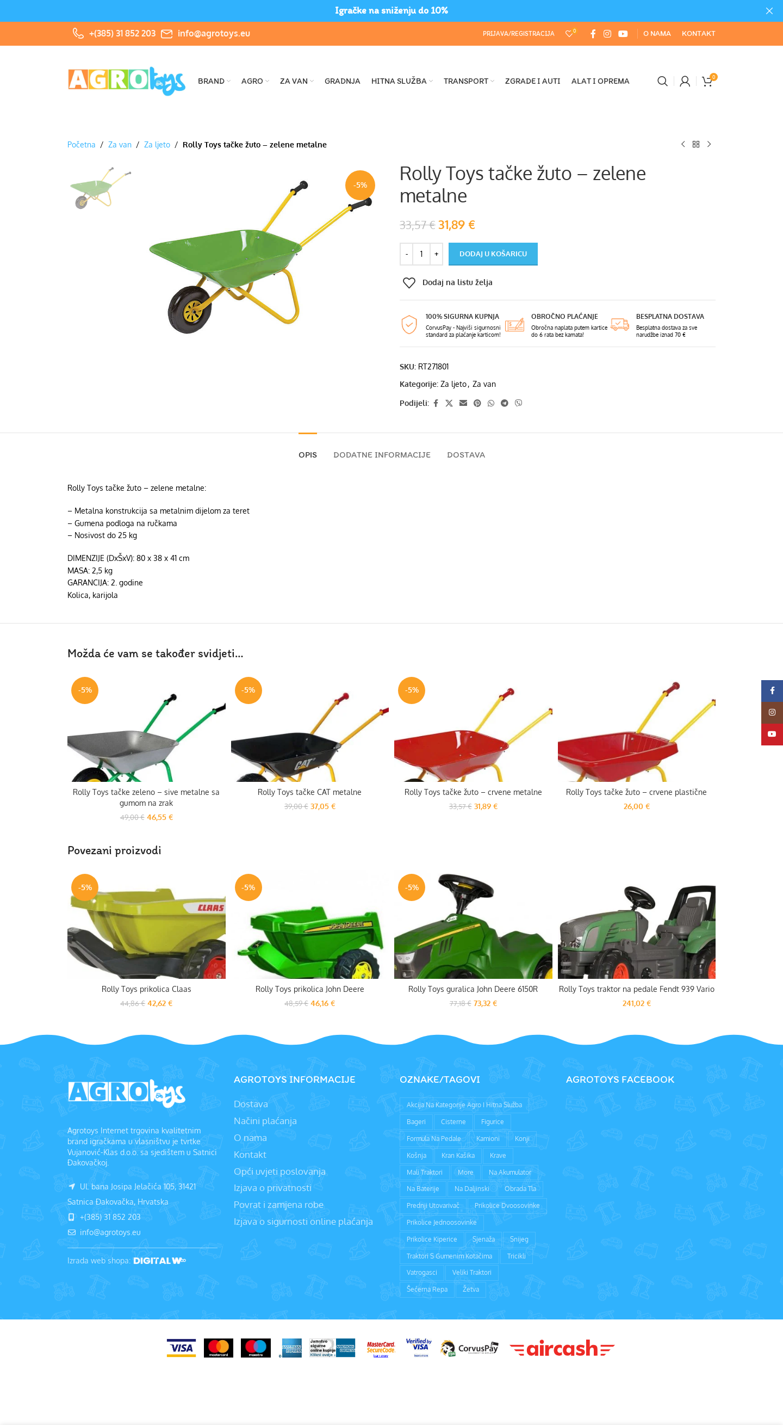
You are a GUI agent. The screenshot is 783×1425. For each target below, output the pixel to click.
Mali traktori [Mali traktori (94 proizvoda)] (425, 1172)
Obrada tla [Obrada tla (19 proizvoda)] (520, 1189)
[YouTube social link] (623, 34)
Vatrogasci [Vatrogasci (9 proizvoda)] (422, 1272)
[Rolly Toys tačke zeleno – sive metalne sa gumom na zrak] (146, 727)
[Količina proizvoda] (421, 254)
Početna (81, 144)
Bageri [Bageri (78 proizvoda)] (416, 1122)
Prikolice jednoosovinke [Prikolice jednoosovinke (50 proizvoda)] (442, 1222)
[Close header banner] (769, 11)
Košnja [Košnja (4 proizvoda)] (416, 1155)
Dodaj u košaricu (493, 253)
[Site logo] (127, 80)
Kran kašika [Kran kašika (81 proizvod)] (458, 1155)
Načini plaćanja (265, 1120)
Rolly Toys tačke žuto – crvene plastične (636, 792)
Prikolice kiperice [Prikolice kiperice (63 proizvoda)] (432, 1239)
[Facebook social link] (593, 34)
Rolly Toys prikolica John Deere (310, 989)
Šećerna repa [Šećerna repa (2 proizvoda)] (427, 1289)
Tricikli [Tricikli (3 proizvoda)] (516, 1256)
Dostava (251, 1103)
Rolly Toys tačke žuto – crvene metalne (473, 792)
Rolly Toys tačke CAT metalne (310, 792)
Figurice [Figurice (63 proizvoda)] (492, 1122)
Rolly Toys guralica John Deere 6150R (473, 989)
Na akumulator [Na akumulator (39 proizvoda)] (510, 1172)
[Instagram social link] (607, 34)
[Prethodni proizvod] (682, 144)
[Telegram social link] (505, 403)
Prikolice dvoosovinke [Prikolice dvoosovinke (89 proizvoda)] (507, 1205)
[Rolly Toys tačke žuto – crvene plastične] (637, 727)
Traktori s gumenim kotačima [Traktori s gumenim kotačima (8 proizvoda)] (449, 1256)
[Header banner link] (375, 11)
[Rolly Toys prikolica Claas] (146, 924)
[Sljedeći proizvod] (709, 144)
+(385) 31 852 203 (122, 33)
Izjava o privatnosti (273, 1187)
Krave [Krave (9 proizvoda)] (498, 1155)
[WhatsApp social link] (491, 403)
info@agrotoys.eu (214, 33)
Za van (120, 144)
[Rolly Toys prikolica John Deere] (310, 924)
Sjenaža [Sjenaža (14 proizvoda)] (484, 1239)
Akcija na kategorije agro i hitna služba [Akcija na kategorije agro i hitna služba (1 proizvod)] (464, 1105)
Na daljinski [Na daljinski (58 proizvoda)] (472, 1189)
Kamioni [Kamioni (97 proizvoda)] (488, 1138)
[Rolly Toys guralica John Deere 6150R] (473, 924)
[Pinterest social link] (477, 403)
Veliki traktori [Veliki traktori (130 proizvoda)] (472, 1272)
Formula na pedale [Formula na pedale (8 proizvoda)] (434, 1138)
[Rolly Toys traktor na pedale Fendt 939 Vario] (637, 924)
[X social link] (449, 403)
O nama (250, 1137)
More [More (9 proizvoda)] (466, 1172)
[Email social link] (463, 403)
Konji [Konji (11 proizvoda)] (522, 1138)
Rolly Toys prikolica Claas (146, 989)
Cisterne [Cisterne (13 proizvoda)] (453, 1122)
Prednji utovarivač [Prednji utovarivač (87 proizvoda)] (433, 1205)
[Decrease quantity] (406, 254)
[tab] (308, 449)
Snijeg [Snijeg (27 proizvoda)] (519, 1239)
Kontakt (250, 1154)
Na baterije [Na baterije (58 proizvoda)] (423, 1189)
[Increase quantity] (436, 254)
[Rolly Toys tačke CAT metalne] (310, 727)
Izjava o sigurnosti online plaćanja (303, 1221)
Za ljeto (157, 144)
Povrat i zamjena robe (279, 1204)
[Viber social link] (519, 403)
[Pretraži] (663, 81)
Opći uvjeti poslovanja (280, 1171)
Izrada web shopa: (100, 1260)
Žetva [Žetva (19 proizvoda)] (471, 1289)
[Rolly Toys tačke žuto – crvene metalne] (473, 727)
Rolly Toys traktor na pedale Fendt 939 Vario (636, 989)
